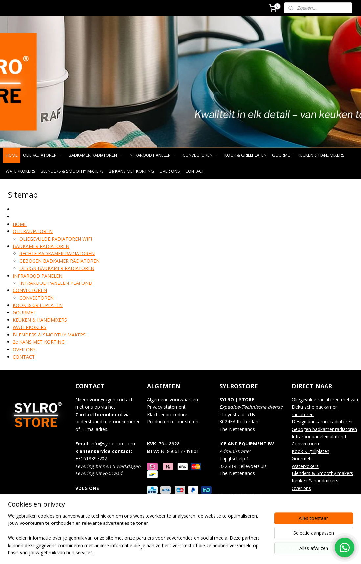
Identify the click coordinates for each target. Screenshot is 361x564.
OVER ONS (169, 171)
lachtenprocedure (169, 414)
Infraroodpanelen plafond (319, 436)
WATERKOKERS (20, 171)
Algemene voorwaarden (172, 399)
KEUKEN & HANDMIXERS (321, 155)
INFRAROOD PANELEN (153, 155)
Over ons (301, 488)
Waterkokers (305, 466)
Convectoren (305, 444)
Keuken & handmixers (315, 480)
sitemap (162, 552)
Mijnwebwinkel (258, 552)
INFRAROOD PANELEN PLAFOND (55, 283)
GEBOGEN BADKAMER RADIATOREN (59, 260)
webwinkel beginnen (200, 552)
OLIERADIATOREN (43, 155)
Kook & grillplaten (310, 451)
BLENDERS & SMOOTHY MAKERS (72, 171)
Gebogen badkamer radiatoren (324, 429)
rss (175, 552)
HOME (12, 155)
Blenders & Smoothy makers (322, 473)
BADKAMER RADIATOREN (96, 155)
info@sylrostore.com (113, 444)
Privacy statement (166, 407)
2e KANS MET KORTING (131, 171)
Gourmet (301, 458)
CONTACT (194, 171)
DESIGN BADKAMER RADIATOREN (56, 268)
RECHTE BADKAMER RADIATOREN (57, 253)
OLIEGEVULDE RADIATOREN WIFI (55, 238)
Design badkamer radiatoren (322, 421)
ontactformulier (97, 414)
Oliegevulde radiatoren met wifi (325, 399)
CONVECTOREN (201, 155)
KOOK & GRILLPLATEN (245, 155)
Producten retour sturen (172, 421)
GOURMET (282, 155)
